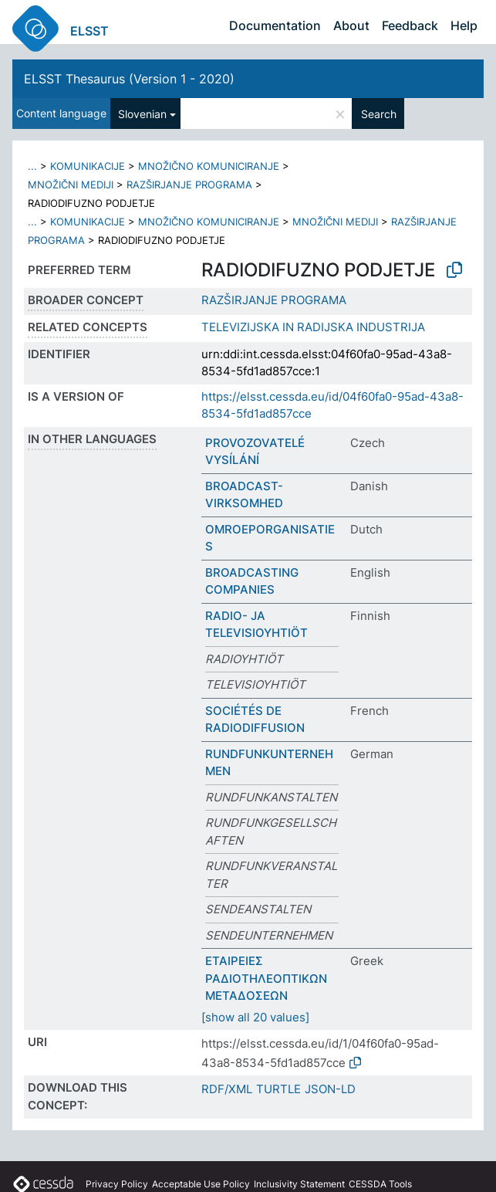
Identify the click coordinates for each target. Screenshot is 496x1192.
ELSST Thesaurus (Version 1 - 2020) (129, 78)
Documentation (275, 25)
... (32, 166)
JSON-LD (330, 1089)
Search (378, 113)
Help (463, 25)
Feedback (410, 25)
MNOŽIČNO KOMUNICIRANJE (208, 166)
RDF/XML (226, 1089)
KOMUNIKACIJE (87, 166)
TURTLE (278, 1089)
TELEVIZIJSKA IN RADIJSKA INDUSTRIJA (313, 327)
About (351, 25)
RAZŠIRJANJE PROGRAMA (189, 184)
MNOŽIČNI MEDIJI (70, 184)
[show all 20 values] (255, 1017)
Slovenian (142, 113)
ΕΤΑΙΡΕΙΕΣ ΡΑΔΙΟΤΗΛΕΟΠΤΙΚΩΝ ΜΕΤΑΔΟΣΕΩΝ (266, 978)
